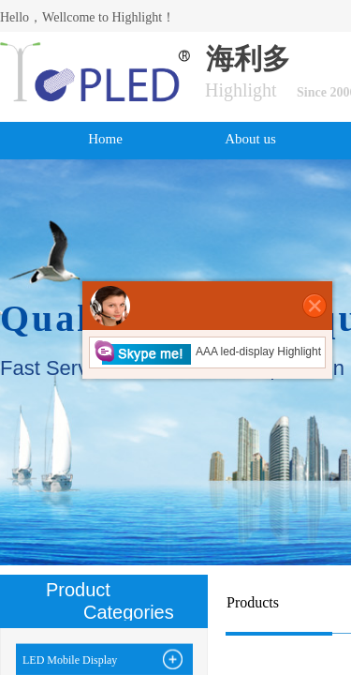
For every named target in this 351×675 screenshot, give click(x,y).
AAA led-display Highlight (207, 351)
